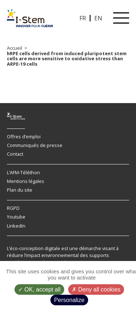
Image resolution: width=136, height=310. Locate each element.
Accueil (14, 48)
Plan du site (19, 190)
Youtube (16, 216)
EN (98, 18)
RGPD (13, 208)
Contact (15, 154)
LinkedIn (16, 226)
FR (82, 18)
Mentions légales (25, 181)
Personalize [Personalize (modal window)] (69, 300)
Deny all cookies (96, 289)
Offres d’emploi (24, 136)
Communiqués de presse (34, 145)
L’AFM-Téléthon (23, 172)
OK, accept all (39, 289)
